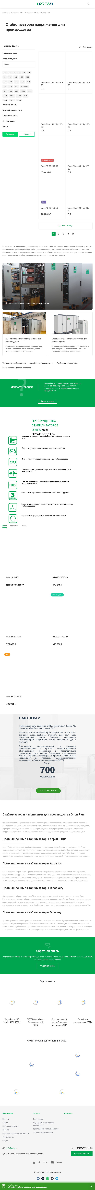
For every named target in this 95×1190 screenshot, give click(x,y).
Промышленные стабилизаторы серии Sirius (34, 839)
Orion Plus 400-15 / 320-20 (79, 167)
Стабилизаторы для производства (16, 368)
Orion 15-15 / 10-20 (60, 577)
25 (73, 234)
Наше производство (10, 1126)
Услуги (36, 1113)
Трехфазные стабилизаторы (14, 363)
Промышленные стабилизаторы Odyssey (31, 912)
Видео (5, 1141)
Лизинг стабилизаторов (43, 1132)
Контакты (68, 1113)
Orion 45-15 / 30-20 (49, 208)
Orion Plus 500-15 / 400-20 (79, 209)
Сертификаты (8, 1137)
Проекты (6, 1130)
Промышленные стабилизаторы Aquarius (32, 863)
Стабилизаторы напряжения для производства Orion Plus (43, 814)
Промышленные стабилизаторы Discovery (32, 888)
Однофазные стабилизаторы (41, 363)
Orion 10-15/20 (12, 577)
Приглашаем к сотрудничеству (46, 1129)
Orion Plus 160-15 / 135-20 (52, 83)
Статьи (5, 1123)
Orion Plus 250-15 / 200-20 (52, 125)
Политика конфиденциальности (15, 1133)
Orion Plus (14, 525)
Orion (4, 525)
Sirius (24, 525)
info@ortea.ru (9, 1148)
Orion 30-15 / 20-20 (49, 166)
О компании (7, 1113)
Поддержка (38, 1119)
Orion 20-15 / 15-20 (13, 637)
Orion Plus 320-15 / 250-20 (79, 125)
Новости (5, 1119)
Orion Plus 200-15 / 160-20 (79, 83)
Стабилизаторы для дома (67, 363)
